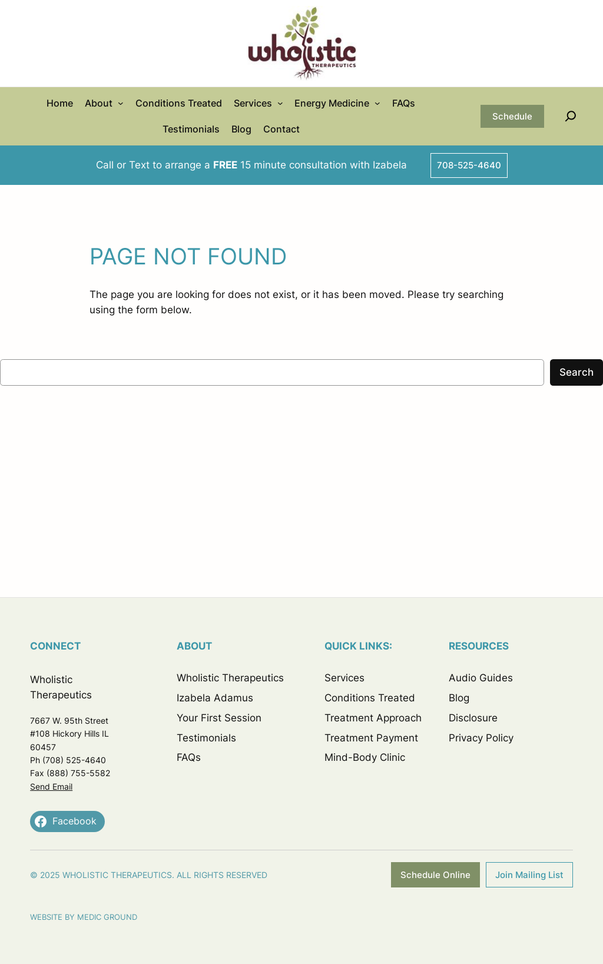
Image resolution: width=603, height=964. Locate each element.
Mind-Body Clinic (364, 757)
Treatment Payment (371, 738)
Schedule (512, 116)
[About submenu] (121, 103)
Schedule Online (435, 874)
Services (344, 678)
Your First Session (219, 718)
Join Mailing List (529, 874)
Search (576, 372)
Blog (459, 698)
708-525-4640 (469, 165)
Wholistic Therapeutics (230, 678)
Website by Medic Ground (83, 917)
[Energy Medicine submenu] (377, 103)
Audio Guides (481, 678)
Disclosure (473, 718)
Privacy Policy (481, 738)
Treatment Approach (373, 718)
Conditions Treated (369, 698)
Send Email (51, 786)
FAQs (189, 757)
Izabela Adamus (215, 698)
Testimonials (206, 738)
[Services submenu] (280, 103)
